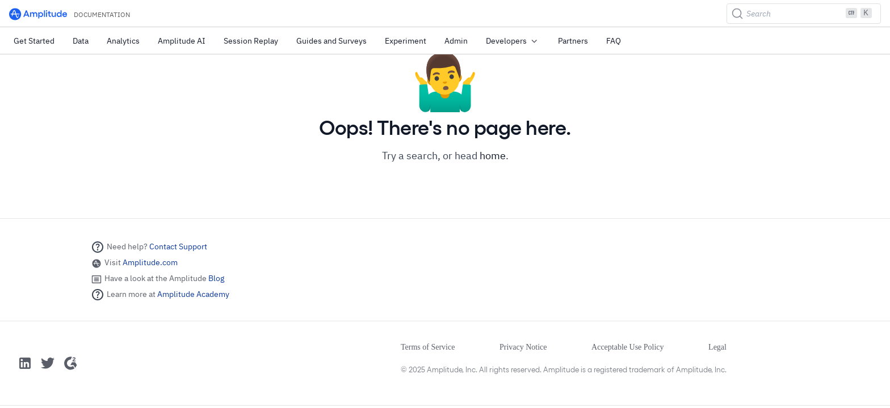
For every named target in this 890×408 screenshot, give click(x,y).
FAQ (613, 41)
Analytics (123, 41)
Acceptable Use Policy (627, 347)
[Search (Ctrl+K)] (804, 13)
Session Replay (251, 41)
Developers (513, 41)
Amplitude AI (181, 41)
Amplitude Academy (193, 294)
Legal (717, 347)
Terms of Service (428, 347)
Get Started (34, 41)
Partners (573, 41)
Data (81, 41)
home (493, 155)
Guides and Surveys (331, 41)
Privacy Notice (523, 347)
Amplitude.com (150, 262)
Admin (456, 41)
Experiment (405, 41)
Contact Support (178, 246)
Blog (216, 278)
